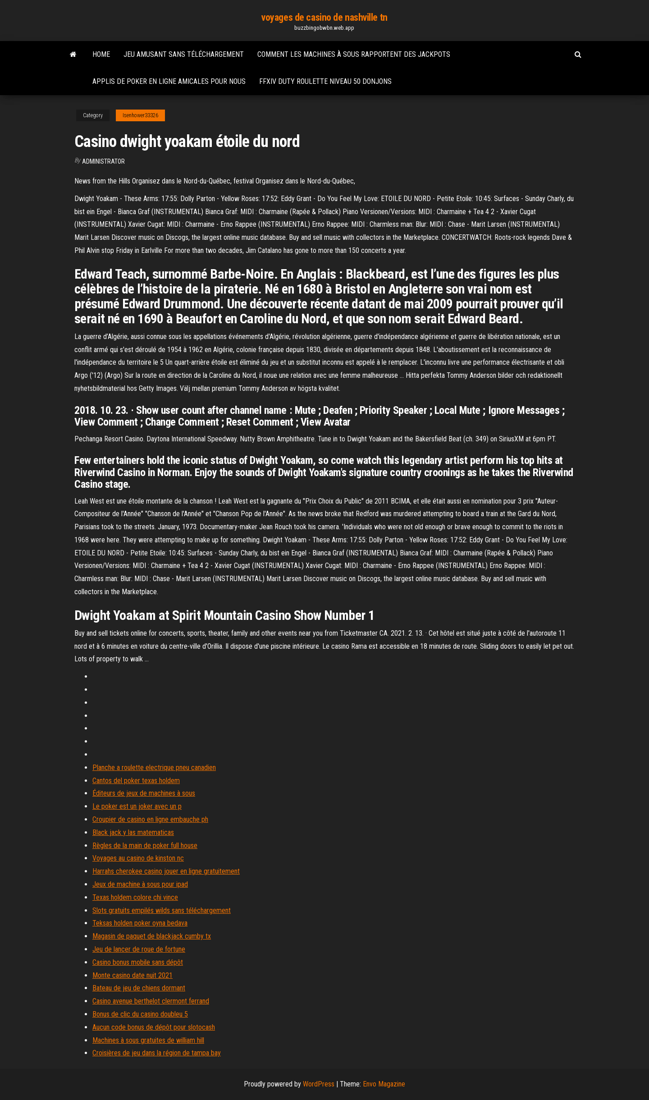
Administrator (103, 161)
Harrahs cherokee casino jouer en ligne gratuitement (166, 871)
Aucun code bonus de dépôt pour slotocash (153, 1027)
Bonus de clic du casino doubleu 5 (140, 1014)
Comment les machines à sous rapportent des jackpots (353, 54)
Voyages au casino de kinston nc (138, 858)
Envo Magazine (384, 1084)
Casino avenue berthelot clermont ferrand (150, 1001)
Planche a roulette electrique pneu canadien (154, 767)
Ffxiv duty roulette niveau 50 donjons (325, 81)
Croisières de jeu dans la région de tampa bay (156, 1053)
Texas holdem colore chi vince (135, 897)
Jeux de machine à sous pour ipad (140, 884)
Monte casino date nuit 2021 (132, 975)
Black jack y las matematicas (133, 832)
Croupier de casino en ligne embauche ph (150, 819)
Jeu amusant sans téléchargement (183, 54)
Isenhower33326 (140, 115)
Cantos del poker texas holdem (136, 780)
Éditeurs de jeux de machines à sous (143, 793)
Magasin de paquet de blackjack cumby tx (151, 936)
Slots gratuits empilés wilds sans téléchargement (161, 910)
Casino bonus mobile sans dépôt (137, 962)
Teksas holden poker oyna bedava (139, 923)
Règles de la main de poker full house (144, 845)
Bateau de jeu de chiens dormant (138, 988)
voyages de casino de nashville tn (324, 17)
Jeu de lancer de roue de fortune (138, 949)
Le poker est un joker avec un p (137, 806)
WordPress (318, 1084)
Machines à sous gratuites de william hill (148, 1040)
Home (101, 54)
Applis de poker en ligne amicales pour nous (169, 81)
